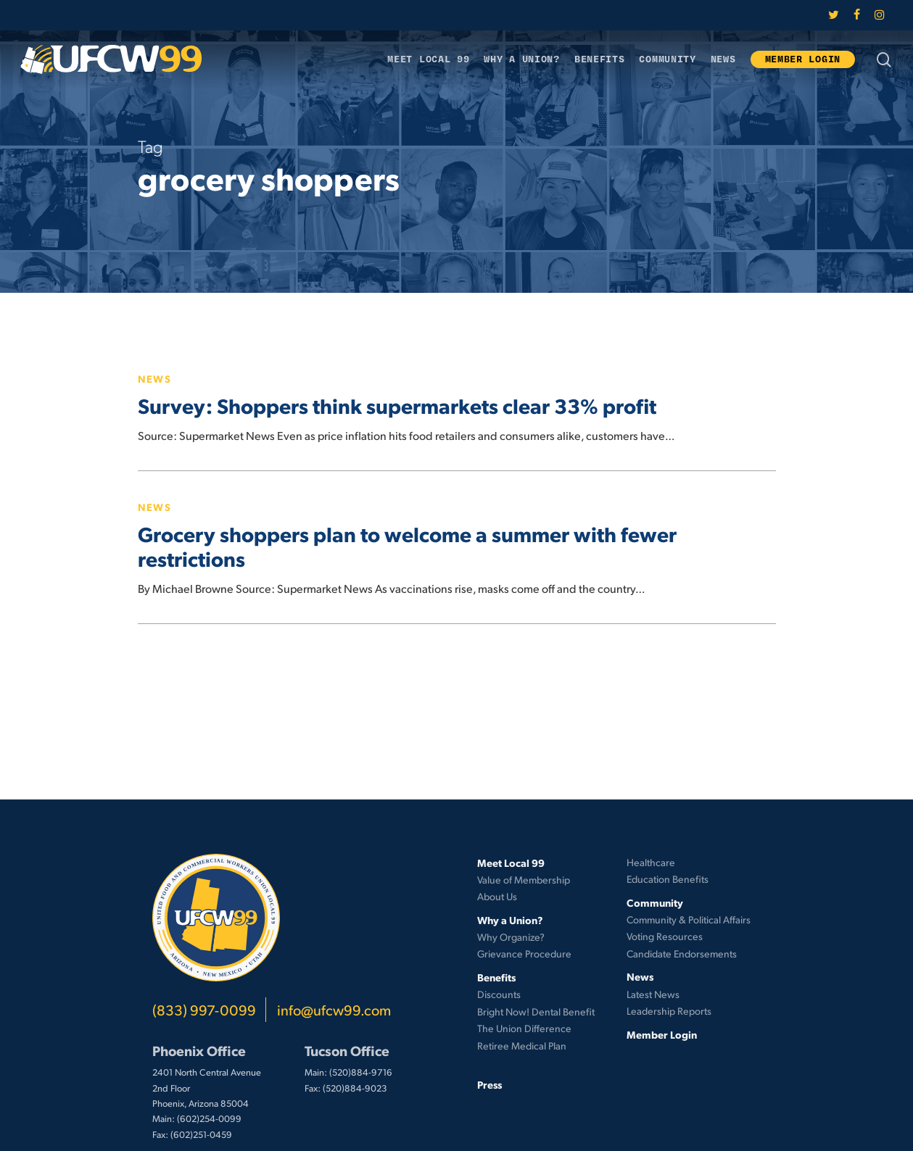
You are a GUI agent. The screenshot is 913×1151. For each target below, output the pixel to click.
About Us (497, 896)
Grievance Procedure (524, 953)
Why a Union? (510, 919)
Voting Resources (665, 936)
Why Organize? (511, 937)
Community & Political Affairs (689, 919)
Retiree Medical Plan (521, 1045)
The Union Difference (524, 1028)
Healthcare (651, 862)
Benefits (496, 977)
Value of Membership (523, 879)
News (155, 378)
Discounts (499, 994)
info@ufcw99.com (334, 1009)
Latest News (653, 994)
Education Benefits (667, 879)
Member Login (662, 1034)
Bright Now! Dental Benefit (536, 1011)
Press (489, 1084)
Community (655, 902)
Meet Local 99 (511, 862)
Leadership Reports (669, 1011)
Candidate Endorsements (682, 953)
